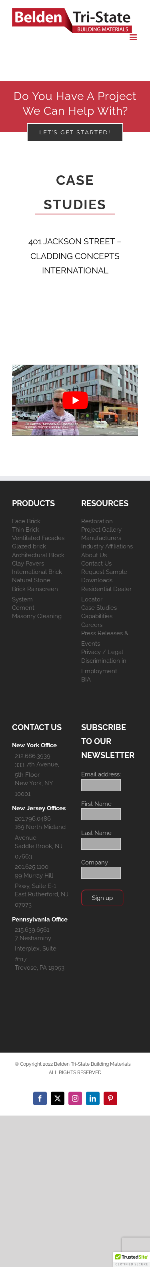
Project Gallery (101, 529)
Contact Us (96, 563)
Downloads (96, 580)
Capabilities (96, 616)
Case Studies (99, 607)
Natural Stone (31, 580)
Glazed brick (29, 546)
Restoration (97, 521)
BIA (86, 679)
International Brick (37, 572)
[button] (131, 1259)
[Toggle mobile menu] (134, 37)
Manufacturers (101, 538)
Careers (91, 625)
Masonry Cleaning (37, 616)
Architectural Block (38, 555)
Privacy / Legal (102, 652)
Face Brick (26, 521)
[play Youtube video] (75, 400)
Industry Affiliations (107, 546)
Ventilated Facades (38, 538)
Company (94, 862)
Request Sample (104, 572)
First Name (96, 803)
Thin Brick (25, 529)
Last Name (96, 833)
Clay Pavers (28, 563)
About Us (94, 555)
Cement (23, 607)
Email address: (101, 774)
